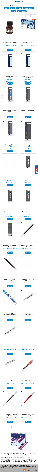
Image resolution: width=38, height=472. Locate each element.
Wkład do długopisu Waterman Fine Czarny (10, 77)
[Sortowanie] (33, 16)
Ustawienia (34, 470)
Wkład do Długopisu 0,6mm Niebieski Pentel (28, 347)
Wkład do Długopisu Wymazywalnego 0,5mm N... (10, 314)
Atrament (19, 8)
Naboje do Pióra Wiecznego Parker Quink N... (10, 246)
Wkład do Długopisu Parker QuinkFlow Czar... (28, 178)
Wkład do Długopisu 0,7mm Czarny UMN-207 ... (10, 415)
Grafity (13, 11)
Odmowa (29, 470)
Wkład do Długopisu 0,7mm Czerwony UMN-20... (28, 415)
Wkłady (6, 8)
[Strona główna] (19, 1)
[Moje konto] (35, 2)
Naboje (12, 8)
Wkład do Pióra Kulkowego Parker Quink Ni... (28, 145)
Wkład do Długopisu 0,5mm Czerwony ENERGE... (28, 381)
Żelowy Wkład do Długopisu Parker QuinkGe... (10, 111)
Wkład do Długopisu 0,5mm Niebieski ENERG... (10, 347)
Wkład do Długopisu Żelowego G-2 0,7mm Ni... (10, 280)
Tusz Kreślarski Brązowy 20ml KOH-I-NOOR (10, 43)
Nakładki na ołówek (22, 11)
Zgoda (24, 470)
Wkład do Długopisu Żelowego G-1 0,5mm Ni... (28, 246)
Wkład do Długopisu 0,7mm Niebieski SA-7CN (28, 280)
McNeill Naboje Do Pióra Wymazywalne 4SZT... (28, 43)
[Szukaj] (4, 1)
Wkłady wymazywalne (28, 8)
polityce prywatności (15, 467)
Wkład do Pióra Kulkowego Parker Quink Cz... (10, 178)
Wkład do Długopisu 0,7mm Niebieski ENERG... (28, 314)
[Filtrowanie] (28, 16)
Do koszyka (10, 49)
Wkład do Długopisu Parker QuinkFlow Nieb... (28, 212)
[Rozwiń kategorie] (1, 1)
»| (27, 427)
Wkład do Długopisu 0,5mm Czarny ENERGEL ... (10, 381)
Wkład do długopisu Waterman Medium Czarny (28, 77)
